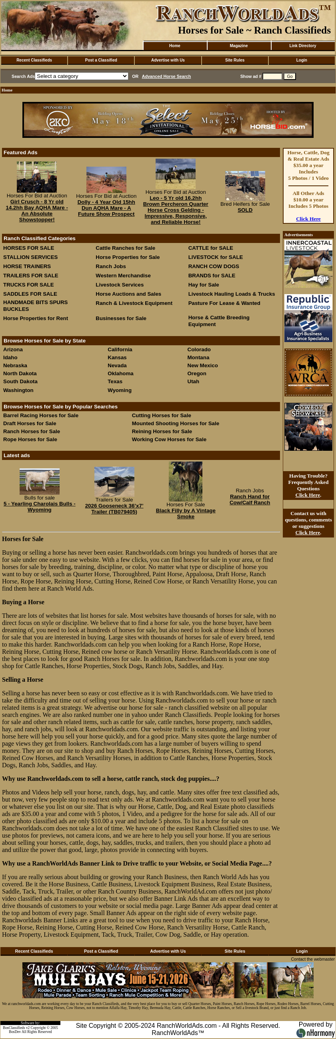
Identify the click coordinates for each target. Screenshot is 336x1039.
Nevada (117, 365)
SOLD (245, 210)
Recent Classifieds (34, 60)
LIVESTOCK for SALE (215, 257)
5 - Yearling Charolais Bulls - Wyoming (40, 507)
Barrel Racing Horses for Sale (40, 415)
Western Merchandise (123, 276)
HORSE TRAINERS (27, 266)
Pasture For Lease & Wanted (224, 303)
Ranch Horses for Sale (31, 431)
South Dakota (20, 381)
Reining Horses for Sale (162, 431)
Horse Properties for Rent (35, 318)
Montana (199, 357)
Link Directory (302, 46)
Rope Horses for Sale (30, 439)
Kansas (117, 357)
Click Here (308, 219)
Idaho (10, 357)
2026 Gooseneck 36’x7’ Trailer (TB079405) (114, 509)
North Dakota (20, 373)
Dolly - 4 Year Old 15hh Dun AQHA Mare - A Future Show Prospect (106, 208)
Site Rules (234, 60)
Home (174, 46)
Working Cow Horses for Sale (169, 439)
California (120, 349)
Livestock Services (120, 285)
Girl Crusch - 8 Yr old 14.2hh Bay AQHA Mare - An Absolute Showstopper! (37, 211)
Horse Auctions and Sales (128, 294)
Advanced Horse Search (166, 76)
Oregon (197, 373)
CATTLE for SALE (210, 248)
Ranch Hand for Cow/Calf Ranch (250, 500)
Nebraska (15, 365)
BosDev (15, 1032)
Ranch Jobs (111, 266)
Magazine (239, 46)
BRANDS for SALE (212, 276)
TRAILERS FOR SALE (30, 276)
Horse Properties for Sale (128, 257)
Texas (115, 381)
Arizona (13, 349)
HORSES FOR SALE (28, 248)
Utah (194, 381)
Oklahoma (120, 373)
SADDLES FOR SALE (30, 294)
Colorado (199, 349)
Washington (18, 390)
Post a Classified (101, 60)
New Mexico (203, 365)
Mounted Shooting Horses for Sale (175, 423)
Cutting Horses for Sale (161, 415)
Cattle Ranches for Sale (125, 248)
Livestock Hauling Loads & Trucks (231, 294)
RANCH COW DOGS (213, 266)
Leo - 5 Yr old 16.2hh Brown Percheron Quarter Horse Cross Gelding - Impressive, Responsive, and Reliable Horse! (175, 210)
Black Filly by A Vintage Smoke (186, 514)
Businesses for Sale (121, 318)
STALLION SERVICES (30, 257)
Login (301, 60)
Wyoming (120, 390)
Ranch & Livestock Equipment (134, 303)
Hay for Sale (204, 285)
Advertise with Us (168, 60)
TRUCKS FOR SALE (28, 285)
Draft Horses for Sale (29, 423)
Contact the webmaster (313, 959)
